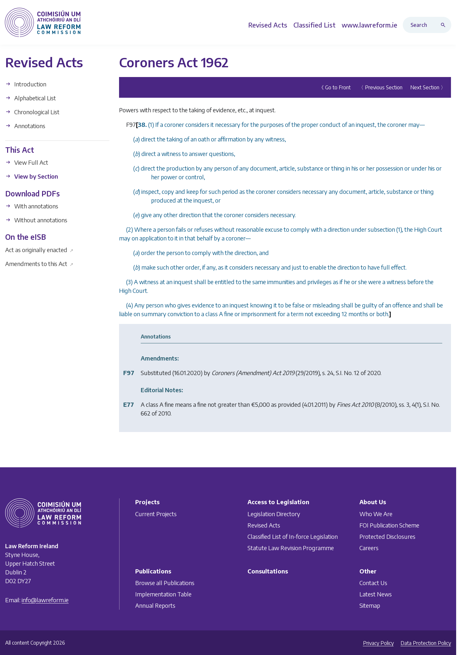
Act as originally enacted (39, 249)
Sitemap (369, 605)
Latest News (375, 594)
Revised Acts (263, 525)
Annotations (25, 125)
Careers (369, 547)
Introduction (25, 84)
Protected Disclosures (387, 536)
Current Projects (156, 513)
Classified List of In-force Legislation (292, 536)
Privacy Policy (378, 643)
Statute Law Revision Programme (290, 547)
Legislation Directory (273, 513)
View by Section (31, 176)
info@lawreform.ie (45, 600)
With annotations (31, 206)
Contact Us (373, 582)
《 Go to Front (335, 87)
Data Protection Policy (426, 643)
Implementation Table (163, 594)
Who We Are (375, 513)
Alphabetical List (30, 98)
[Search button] (444, 25)
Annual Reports (155, 605)
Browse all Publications (164, 582)
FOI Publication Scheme (389, 525)
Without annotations (36, 220)
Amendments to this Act (39, 263)
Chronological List (32, 112)
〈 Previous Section (380, 87)
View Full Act (26, 162)
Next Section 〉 (428, 87)
